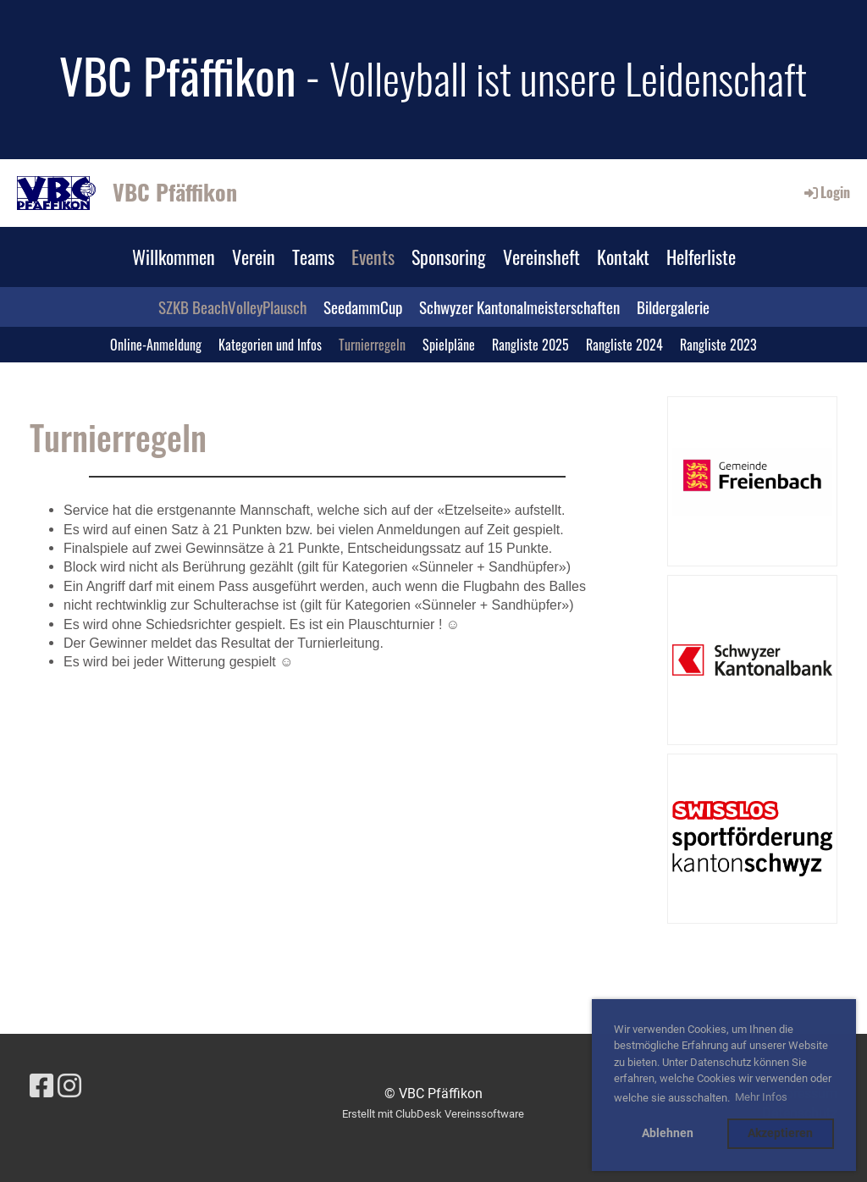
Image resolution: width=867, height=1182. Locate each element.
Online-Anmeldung (156, 344)
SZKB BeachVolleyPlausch (232, 306)
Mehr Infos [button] (761, 1097)
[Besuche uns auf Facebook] (41, 1086)
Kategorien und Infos (270, 344)
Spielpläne (448, 344)
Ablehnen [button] (667, 1133)
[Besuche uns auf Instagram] (69, 1086)
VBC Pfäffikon (175, 192)
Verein (253, 256)
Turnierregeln (372, 344)
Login (826, 192)
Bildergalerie (673, 306)
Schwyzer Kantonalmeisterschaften (519, 306)
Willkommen (173, 256)
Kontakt (623, 256)
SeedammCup (362, 306)
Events (373, 256)
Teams (313, 256)
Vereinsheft (541, 256)
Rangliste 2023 (718, 344)
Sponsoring (448, 256)
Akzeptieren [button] (780, 1133)
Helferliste (701, 256)
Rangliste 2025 (530, 344)
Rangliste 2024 (624, 344)
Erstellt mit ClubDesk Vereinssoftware (433, 1113)
